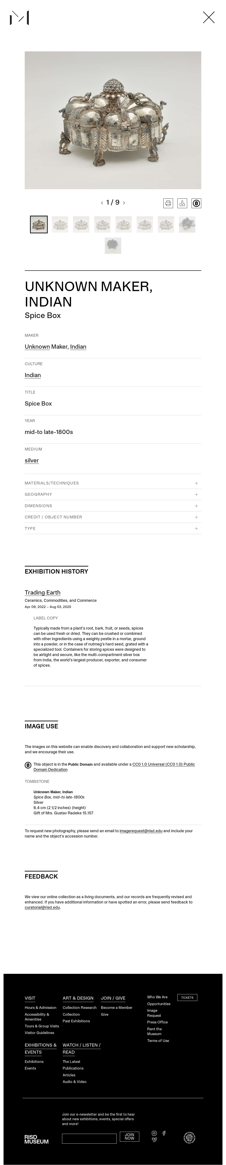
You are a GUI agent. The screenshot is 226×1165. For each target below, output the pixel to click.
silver (32, 461)
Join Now (129, 1136)
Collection (71, 1014)
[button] (102, 203)
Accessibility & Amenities (37, 1017)
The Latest (71, 1062)
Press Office (157, 1022)
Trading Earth (42, 593)
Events (30, 1068)
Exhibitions (34, 1062)
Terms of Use (158, 1041)
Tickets (187, 998)
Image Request (154, 1013)
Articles (69, 1075)
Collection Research (80, 1008)
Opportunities (158, 1004)
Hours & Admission (40, 1008)
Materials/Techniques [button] (52, 483)
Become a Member (116, 1008)
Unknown (37, 347)
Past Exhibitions (76, 1021)
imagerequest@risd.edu (141, 831)
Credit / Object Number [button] (53, 517)
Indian (78, 347)
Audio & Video (75, 1082)
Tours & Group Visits (42, 1026)
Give (104, 1014)
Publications (73, 1068)
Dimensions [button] (38, 506)
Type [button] (30, 529)
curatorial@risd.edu (42, 907)
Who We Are (157, 997)
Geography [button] (38, 494)
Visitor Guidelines (39, 1033)
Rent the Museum (154, 1032)
